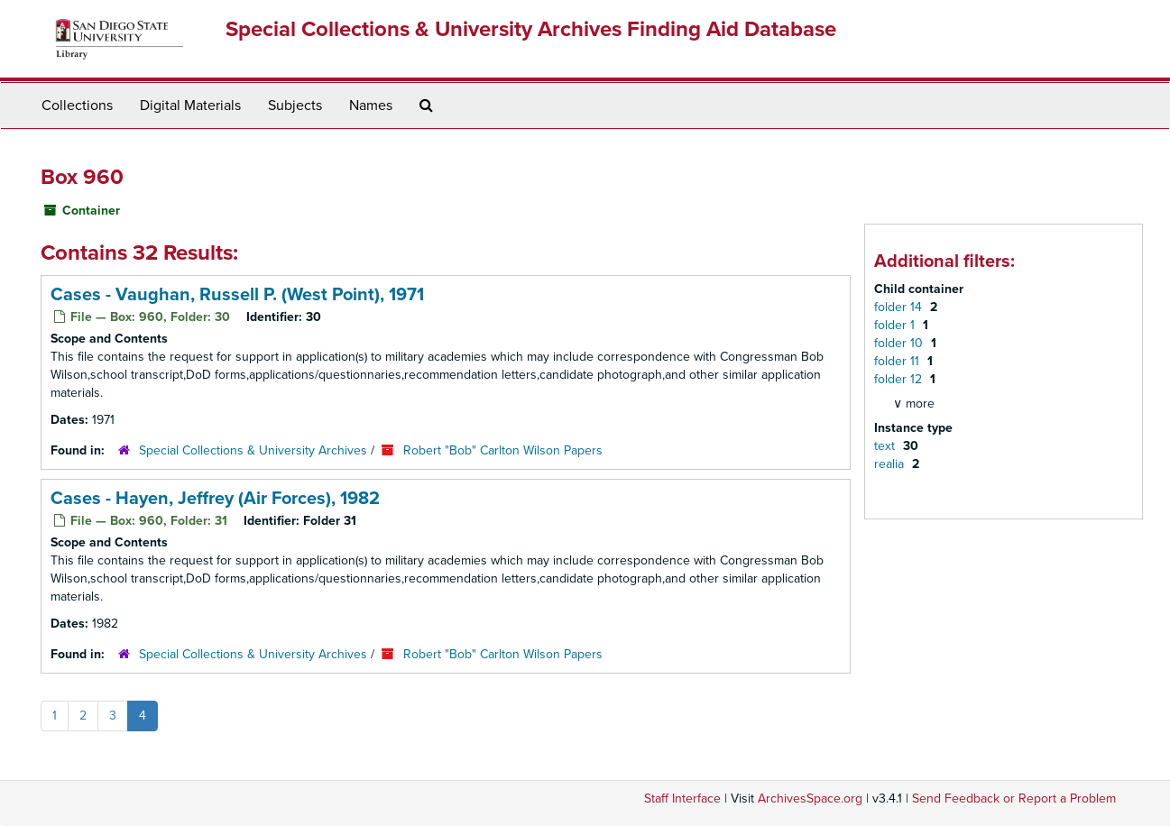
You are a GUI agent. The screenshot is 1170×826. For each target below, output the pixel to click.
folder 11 (898, 361)
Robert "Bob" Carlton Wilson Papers (503, 450)
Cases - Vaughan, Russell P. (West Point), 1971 (237, 295)
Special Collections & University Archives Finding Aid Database (531, 29)
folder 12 (900, 379)
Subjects (295, 105)
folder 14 (900, 307)
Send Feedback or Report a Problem (1014, 798)
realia (890, 464)
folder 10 (900, 343)
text (886, 446)
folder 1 (896, 325)
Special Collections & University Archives (253, 450)
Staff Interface (682, 798)
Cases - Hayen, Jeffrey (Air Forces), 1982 (215, 498)
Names (370, 105)
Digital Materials (190, 105)
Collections (77, 105)
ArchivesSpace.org (810, 798)
